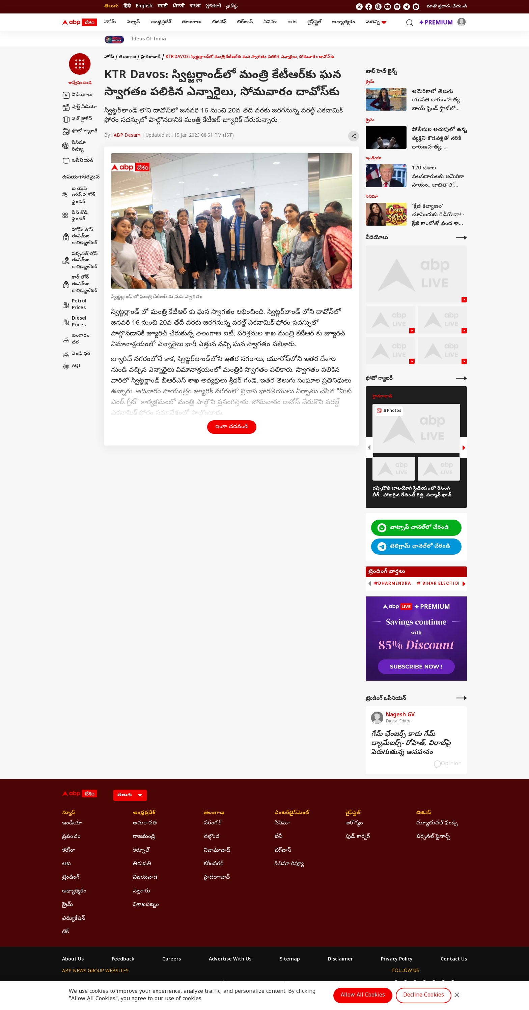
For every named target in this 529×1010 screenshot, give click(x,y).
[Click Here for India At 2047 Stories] (114, 39)
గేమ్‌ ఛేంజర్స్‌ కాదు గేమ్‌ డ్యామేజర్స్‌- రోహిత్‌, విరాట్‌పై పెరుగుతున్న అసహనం (411, 743)
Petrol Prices (74, 305)
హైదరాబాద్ (151, 57)
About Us (73, 959)
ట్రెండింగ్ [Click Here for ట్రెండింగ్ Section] (70, 877)
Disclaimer (340, 959)
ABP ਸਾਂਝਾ (281, 984)
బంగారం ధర (75, 339)
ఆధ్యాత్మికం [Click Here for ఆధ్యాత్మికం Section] (74, 891)
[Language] (130, 795)
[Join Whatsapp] (416, 7)
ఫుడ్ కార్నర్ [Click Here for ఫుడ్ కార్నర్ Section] (357, 837)
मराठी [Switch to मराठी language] (163, 6)
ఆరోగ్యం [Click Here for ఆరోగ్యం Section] (354, 823)
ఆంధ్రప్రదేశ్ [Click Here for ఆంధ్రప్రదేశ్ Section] (144, 813)
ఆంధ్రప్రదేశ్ (160, 22)
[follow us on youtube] (388, 7)
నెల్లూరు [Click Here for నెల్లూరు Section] (141, 891)
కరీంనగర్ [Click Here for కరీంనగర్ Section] (213, 864)
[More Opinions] (461, 698)
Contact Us (454, 959)
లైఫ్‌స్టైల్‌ (314, 22)
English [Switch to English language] (144, 6)
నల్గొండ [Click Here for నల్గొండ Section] (212, 837)
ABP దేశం (335, 984)
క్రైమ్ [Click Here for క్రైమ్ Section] (67, 905)
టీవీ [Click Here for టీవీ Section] (278, 837)
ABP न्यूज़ (134, 984)
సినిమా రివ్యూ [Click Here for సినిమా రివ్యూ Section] (289, 864)
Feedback (123, 959)
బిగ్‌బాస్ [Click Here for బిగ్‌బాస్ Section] (283, 850)
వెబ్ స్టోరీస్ (77, 120)
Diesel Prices (74, 322)
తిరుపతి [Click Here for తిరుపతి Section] (142, 864)
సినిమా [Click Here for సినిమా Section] (282, 823)
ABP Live (108, 984)
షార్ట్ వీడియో (79, 107)
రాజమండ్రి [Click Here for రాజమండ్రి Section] (144, 837)
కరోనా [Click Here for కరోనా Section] (68, 850)
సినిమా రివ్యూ (74, 146)
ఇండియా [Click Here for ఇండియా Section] (72, 823)
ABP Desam (127, 136)
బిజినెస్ (219, 22)
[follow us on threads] (378, 7)
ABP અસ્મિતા (219, 984)
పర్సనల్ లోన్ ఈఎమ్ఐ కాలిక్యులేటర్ (80, 260)
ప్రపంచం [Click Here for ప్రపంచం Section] (71, 837)
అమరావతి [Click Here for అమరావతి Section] (145, 823)
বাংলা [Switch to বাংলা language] (195, 6)
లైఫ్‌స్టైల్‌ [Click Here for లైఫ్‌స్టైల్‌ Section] (352, 813)
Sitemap (290, 959)
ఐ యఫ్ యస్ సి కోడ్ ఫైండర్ (78, 195)
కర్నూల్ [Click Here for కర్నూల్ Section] (141, 850)
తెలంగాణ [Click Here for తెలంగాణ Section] (214, 813)
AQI (71, 366)
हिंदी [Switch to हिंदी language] (127, 6)
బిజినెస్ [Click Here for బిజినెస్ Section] (423, 813)
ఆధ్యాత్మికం (343, 22)
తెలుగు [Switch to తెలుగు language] (111, 6)
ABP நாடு (308, 984)
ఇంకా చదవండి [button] (231, 427)
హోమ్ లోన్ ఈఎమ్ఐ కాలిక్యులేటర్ (80, 237)
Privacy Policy (397, 959)
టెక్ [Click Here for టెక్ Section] (65, 932)
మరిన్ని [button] (376, 22)
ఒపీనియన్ (77, 161)
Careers (171, 959)
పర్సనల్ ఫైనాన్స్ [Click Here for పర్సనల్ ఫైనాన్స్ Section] (433, 837)
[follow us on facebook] (369, 7)
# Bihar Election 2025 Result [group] (455, 583)
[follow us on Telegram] (406, 7)
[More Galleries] (461, 378)
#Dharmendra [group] (392, 583)
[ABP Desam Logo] (79, 23)
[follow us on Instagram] (397, 7)
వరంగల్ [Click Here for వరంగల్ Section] (212, 823)
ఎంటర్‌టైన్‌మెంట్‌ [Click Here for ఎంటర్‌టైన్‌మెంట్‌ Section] (292, 813)
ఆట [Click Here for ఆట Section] (66, 864)
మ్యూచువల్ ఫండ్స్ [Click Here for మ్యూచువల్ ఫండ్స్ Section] (437, 823)
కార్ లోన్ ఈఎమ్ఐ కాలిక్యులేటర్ (80, 284)
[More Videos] (461, 237)
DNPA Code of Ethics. (141, 997)
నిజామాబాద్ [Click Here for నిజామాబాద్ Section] (217, 850)
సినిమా (270, 22)
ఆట (292, 22)
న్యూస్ (133, 22)
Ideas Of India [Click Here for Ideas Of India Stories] (148, 39)
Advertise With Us (230, 959)
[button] (79, 69)
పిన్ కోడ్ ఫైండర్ (75, 216)
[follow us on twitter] (359, 7)
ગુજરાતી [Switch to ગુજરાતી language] (213, 6)
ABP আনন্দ (161, 984)
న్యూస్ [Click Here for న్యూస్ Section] (69, 813)
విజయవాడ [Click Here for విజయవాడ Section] (145, 877)
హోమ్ (110, 22)
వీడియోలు (77, 95)
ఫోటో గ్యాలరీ (80, 132)
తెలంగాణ (191, 22)
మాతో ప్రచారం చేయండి (447, 6)
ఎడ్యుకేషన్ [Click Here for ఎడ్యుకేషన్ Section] (73, 918)
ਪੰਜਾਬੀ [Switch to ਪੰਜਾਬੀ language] (179, 6)
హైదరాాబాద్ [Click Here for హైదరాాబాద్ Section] (217, 877)
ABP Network (77, 984)
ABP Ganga (252, 984)
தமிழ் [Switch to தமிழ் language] (232, 6)
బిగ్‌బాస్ (245, 22)
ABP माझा (189, 984)
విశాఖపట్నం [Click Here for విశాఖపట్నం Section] (146, 905)
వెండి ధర (76, 354)
